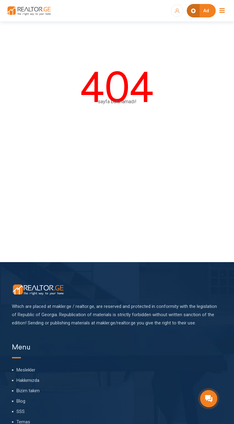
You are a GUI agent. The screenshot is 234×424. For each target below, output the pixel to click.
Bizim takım (28, 390)
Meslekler (25, 370)
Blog (20, 401)
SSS (20, 411)
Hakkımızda (27, 380)
